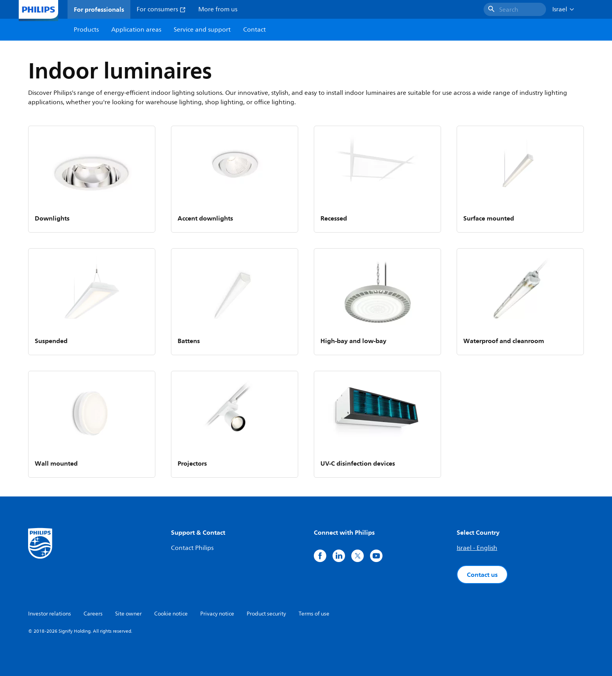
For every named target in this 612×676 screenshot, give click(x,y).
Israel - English (477, 548)
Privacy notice (217, 613)
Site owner (128, 613)
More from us (217, 9)
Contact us (482, 574)
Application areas (136, 30)
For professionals (99, 9)
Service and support (202, 30)
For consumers (161, 9)
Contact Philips (192, 548)
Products (86, 30)
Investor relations (49, 613)
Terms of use (314, 613)
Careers (93, 613)
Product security (266, 613)
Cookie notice (171, 613)
